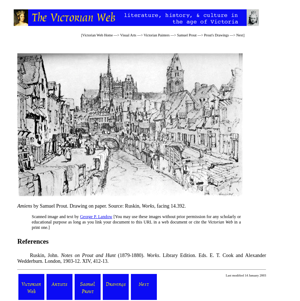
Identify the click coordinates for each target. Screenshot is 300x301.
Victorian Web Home (97, 35)
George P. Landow (96, 216)
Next (239, 35)
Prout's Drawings (216, 35)
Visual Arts (128, 35)
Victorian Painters (156, 35)
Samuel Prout (187, 35)
